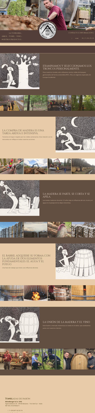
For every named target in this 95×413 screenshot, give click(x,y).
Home (77, 38)
